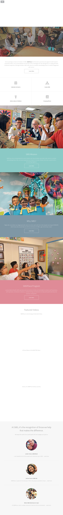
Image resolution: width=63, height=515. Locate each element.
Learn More (31, 71)
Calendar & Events (15, 87)
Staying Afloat (47, 101)
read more (46, 456)
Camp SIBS (47, 87)
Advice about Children (15, 101)
